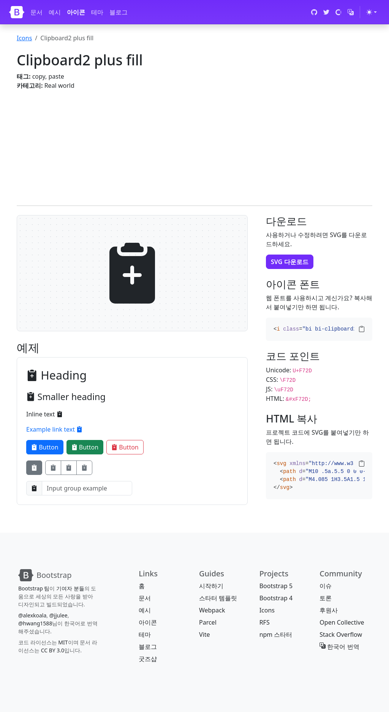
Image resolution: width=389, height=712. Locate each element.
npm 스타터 (276, 634)
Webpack (212, 610)
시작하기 (211, 586)
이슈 (325, 586)
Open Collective (341, 622)
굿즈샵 (148, 659)
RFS (264, 622)
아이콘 (76, 12)
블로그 (118, 12)
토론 (325, 598)
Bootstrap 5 (276, 586)
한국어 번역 (339, 646)
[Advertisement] (194, 143)
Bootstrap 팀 (33, 588)
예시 (55, 12)
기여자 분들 (70, 588)
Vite (204, 634)
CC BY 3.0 (53, 650)
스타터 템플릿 (218, 598)
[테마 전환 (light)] (371, 12)
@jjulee (58, 615)
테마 (97, 12)
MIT (63, 642)
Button (45, 447)
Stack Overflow (340, 634)
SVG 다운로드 (289, 262)
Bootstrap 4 (276, 598)
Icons (24, 38)
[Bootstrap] (16, 12)
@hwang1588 (35, 623)
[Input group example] (87, 488)
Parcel (208, 622)
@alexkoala (32, 615)
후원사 (328, 610)
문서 (36, 12)
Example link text (54, 429)
